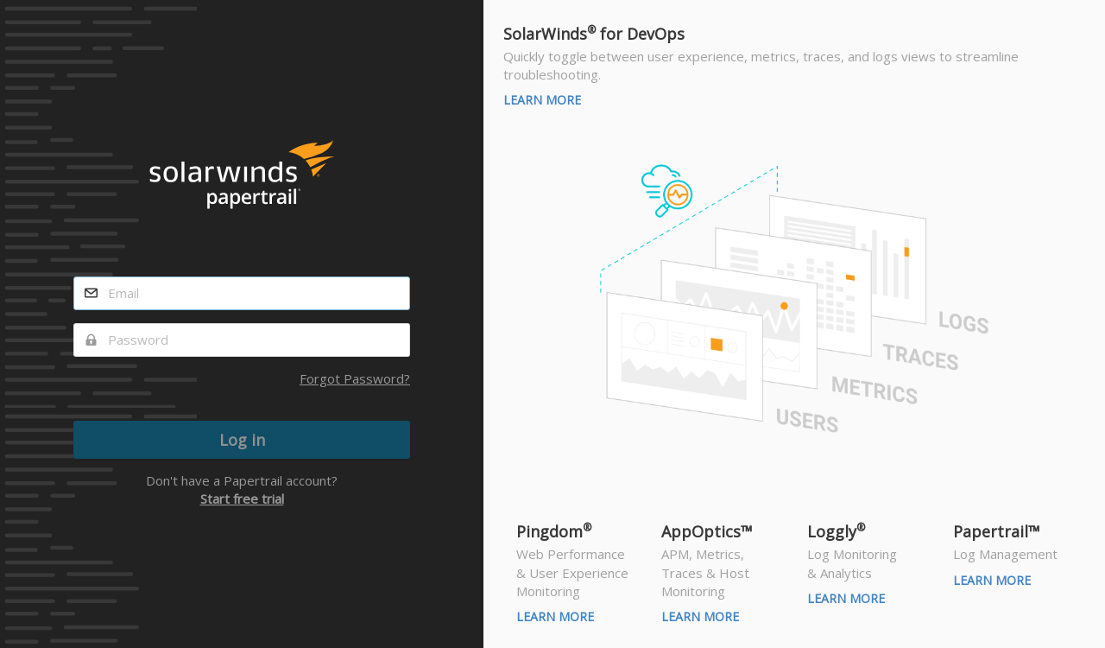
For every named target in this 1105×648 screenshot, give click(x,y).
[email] (241, 293)
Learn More (542, 100)
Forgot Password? (355, 378)
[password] (241, 340)
